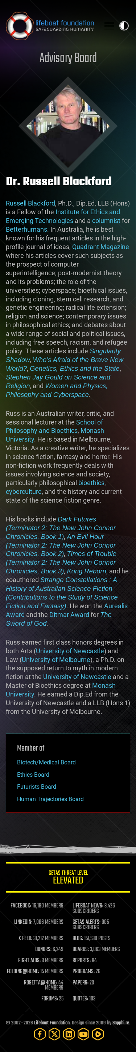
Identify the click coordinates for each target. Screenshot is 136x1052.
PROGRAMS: (84, 971)
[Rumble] (98, 1034)
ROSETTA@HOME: (40, 983)
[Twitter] (54, 1034)
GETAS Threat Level (68, 879)
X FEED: (25, 938)
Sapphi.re (120, 1023)
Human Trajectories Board (50, 799)
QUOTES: (80, 999)
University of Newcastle (70, 651)
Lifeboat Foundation (52, 1023)
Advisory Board (68, 58)
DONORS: (43, 949)
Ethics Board (33, 774)
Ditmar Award (69, 614)
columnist (106, 220)
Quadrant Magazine (100, 247)
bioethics (91, 483)
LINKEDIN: (23, 922)
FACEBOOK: (21, 906)
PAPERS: (80, 983)
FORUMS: (49, 999)
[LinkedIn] (69, 1034)
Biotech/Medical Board (46, 762)
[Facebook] (40, 1034)
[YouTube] (83, 1034)
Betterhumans (26, 229)
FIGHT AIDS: (29, 961)
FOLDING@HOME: (23, 971)
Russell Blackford (30, 203)
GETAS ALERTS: (86, 922)
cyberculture (24, 491)
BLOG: (78, 938)
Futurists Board (36, 786)
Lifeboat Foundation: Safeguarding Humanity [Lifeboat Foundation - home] (50, 26)
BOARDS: (81, 949)
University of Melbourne (56, 659)
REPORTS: (82, 961)
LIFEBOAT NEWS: (88, 906)
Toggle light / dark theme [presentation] (124, 26)
